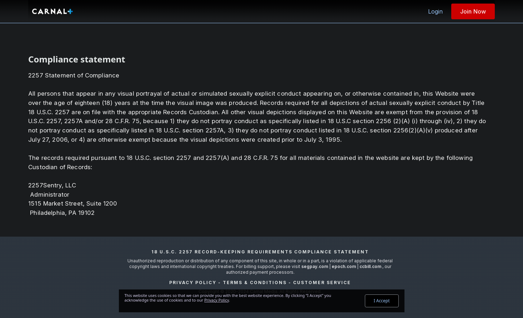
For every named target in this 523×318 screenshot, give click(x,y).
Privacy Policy (192, 282)
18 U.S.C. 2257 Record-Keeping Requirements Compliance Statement (260, 251)
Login (435, 11)
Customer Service (322, 282)
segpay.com (315, 266)
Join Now (473, 11)
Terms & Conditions (255, 282)
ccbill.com (370, 266)
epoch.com (344, 266)
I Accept (382, 301)
